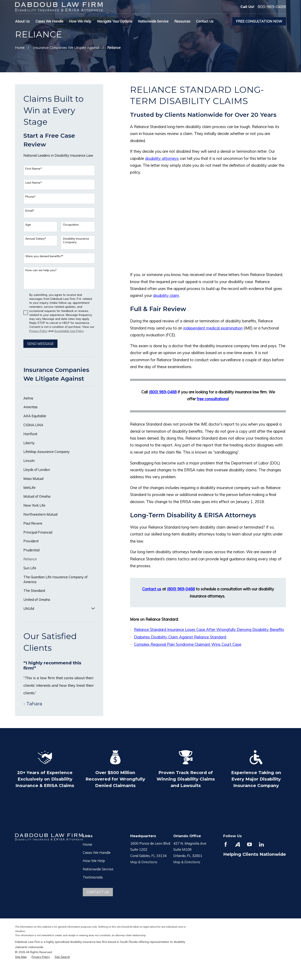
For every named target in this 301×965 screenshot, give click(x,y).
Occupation (71, 224)
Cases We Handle (97, 852)
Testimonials (93, 877)
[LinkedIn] (261, 844)
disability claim (166, 295)
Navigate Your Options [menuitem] (114, 21)
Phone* (30, 196)
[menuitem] (59, 398)
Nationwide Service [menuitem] (153, 21)
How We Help (94, 860)
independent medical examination (212, 328)
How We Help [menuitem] (80, 21)
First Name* (33, 168)
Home (87, 844)
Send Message (40, 343)
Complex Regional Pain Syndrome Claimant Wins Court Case (187, 644)
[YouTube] (249, 844)
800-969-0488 (272, 7)
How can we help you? (40, 270)
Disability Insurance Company (76, 240)
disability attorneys (162, 158)
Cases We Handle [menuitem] (49, 21)
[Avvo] (237, 844)
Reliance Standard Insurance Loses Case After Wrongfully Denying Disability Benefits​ (209, 629)
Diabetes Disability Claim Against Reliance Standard (180, 637)
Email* (29, 210)
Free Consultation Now (259, 21)
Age (28, 224)
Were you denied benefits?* (44, 256)
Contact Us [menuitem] (204, 21)
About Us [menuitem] (22, 21)
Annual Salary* (35, 238)
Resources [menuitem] (182, 21)
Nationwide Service (98, 869)
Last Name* (33, 182)
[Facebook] (225, 844)
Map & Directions (143, 862)
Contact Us (98, 892)
